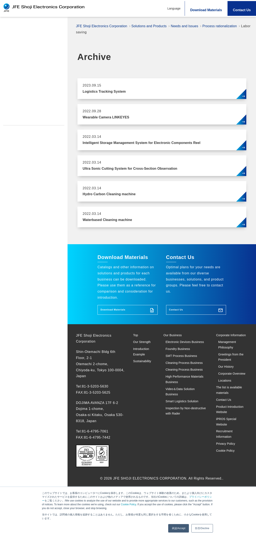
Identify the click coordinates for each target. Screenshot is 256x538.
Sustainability (15, 77)
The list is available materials (232, 421)
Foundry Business (181, 363)
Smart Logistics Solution (186, 443)
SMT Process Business (185, 372)
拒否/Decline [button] (202, 528)
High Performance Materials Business (181, 415)
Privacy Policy (14, 128)
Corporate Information (225, 342)
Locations (226, 409)
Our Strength (14, 35)
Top (6, 25)
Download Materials (206, 10)
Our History (227, 384)
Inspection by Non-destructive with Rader (184, 455)
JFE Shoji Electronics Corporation (104, 26)
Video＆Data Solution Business (183, 431)
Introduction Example (22, 66)
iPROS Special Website (21, 111)
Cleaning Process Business (180, 385)
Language (173, 8)
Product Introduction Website (26, 102)
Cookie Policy (128, 504)
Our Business (175, 339)
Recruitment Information (22, 119)
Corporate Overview (226, 397)
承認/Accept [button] (178, 528)
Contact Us (242, 10)
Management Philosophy (229, 357)
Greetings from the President (230, 372)
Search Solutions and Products (30, 56)
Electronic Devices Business (181, 351)
